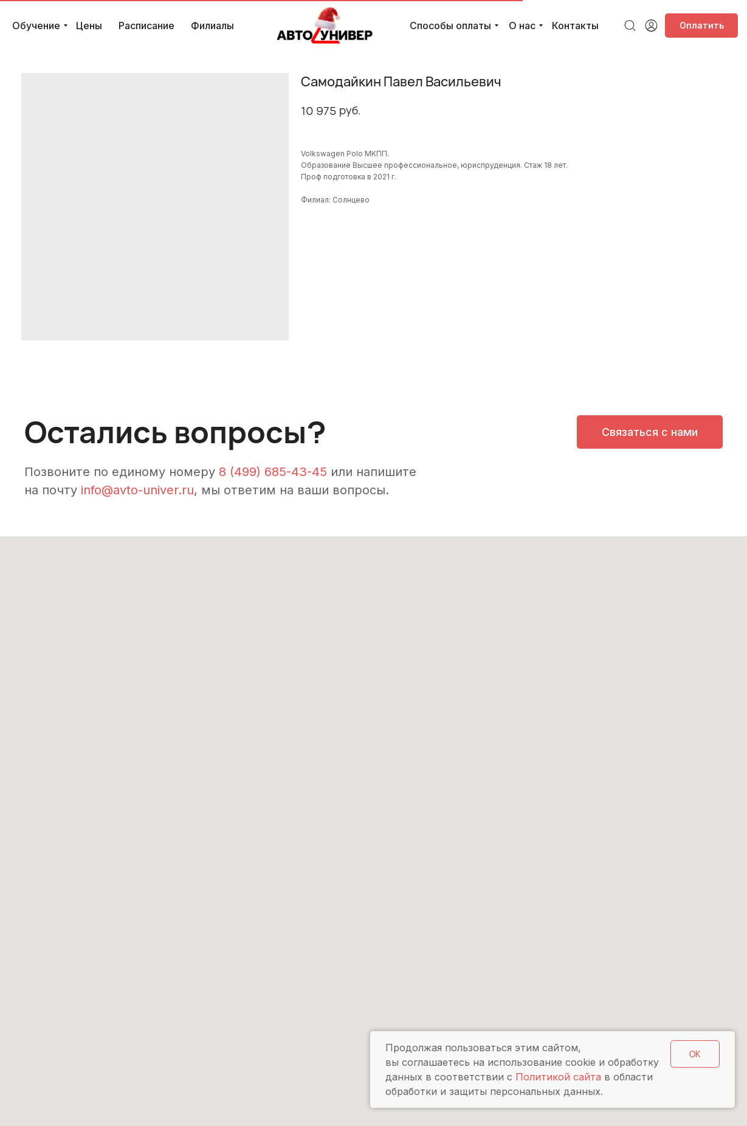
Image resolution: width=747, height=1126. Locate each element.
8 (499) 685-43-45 (273, 472)
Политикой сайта (558, 1077)
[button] (650, 432)
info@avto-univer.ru (137, 490)
